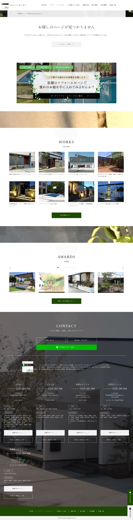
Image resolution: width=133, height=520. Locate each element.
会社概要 (104, 5)
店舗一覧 (113, 5)
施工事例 (95, 5)
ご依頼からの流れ (73, 5)
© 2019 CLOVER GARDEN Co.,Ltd (66, 518)
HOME (44, 5)
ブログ (51, 5)
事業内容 (86, 5)
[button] (58, 271)
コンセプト (61, 5)
